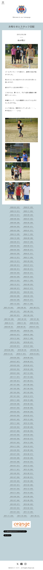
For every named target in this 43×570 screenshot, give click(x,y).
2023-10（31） (15, 261)
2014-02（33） (29, 462)
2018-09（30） (15, 357)
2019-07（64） (29, 346)
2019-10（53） (15, 342)
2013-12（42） (29, 465)
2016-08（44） (29, 404)
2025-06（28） (15, 222)
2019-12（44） (15, 338)
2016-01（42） (15, 419)
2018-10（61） (35, 354)
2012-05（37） (15, 504)
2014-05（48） (15, 458)
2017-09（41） (15, 381)
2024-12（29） (15, 234)
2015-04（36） (29, 435)
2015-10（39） (29, 423)
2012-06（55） (29, 500)
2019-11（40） (29, 338)
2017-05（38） (15, 388)
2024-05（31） (29, 246)
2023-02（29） (15, 276)
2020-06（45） (15, 330)
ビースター (16, 568)
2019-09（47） (29, 342)
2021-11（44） (29, 303)
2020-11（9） (22, 323)
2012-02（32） (29, 508)
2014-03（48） (15, 462)
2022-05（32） (29, 292)
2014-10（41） (29, 446)
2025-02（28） (15, 230)
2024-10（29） (15, 238)
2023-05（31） (29, 269)
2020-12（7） (9, 323)
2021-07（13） (15, 311)
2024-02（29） (15, 253)
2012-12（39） (29, 488)
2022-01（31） (29, 300)
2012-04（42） (29, 504)
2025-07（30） (29, 219)
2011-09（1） (35, 516)
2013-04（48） (29, 481)
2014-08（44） (29, 450)
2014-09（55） (15, 450)
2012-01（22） (15, 512)
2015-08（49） (29, 427)
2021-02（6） (22, 319)
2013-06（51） (29, 477)
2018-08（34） (29, 357)
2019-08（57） (15, 346)
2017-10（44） (29, 377)
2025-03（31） (29, 226)
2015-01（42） (15, 442)
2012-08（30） (29, 496)
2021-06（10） (29, 311)
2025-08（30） (15, 219)
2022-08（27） (15, 288)
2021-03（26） (9, 319)
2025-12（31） (15, 211)
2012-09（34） (15, 496)
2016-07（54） (15, 408)
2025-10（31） (15, 215)
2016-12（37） (29, 396)
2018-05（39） (15, 365)
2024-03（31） (29, 249)
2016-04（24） (29, 411)
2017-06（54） (29, 384)
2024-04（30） (15, 249)
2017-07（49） (15, 384)
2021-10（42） (9, 307)
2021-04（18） (29, 315)
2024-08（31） (15, 242)
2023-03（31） (29, 273)
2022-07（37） (29, 288)
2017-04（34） (29, 388)
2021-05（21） (15, 315)
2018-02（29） (29, 369)
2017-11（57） (15, 377)
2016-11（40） (15, 400)
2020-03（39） (29, 330)
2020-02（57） (15, 334)
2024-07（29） (29, 242)
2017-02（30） (29, 392)
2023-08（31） (15, 265)
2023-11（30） (29, 257)
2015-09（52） (15, 427)
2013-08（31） (29, 473)
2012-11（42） (15, 492)
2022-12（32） (15, 280)
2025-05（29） (29, 222)
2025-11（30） (29, 211)
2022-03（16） (29, 296)
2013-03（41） (15, 485)
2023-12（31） (15, 257)
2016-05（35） (15, 411)
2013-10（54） (29, 469)
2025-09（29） (29, 215)
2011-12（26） (29, 512)
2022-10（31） (15, 284)
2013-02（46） (29, 485)
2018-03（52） (15, 369)
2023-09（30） (29, 261)
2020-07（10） (35, 327)
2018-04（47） (29, 365)
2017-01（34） (15, 396)
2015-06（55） (29, 431)
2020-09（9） (9, 327)
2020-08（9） (21, 327)
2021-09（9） (22, 307)
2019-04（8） (22, 350)
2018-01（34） (15, 373)
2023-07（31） (29, 265)
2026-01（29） (29, 207)
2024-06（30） (15, 246)
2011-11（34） (9, 516)
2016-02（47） (29, 415)
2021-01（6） (35, 319)
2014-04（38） (29, 458)
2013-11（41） (15, 469)
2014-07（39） (15, 454)
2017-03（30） (15, 392)
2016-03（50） (15, 415)
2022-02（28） (15, 300)
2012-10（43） (29, 492)
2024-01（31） (29, 253)
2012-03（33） (15, 508)
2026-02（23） (15, 207)
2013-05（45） (15, 481)
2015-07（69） (15, 431)
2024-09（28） (29, 238)
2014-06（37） (29, 454)
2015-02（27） (29, 438)
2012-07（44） (15, 500)
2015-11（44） (15, 423)
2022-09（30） (29, 284)
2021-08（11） (35, 307)
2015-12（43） (29, 419)
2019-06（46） (9, 350)
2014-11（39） (15, 446)
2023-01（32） (29, 276)
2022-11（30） (29, 280)
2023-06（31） (15, 269)
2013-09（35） (15, 473)
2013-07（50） (15, 477)
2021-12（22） (15, 303)
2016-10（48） (29, 400)
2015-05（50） (15, 435)
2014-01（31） (15, 465)
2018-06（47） (29, 361)
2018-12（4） (8, 354)
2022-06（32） (15, 292)
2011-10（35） (22, 516)
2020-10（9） (34, 323)
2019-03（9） (35, 350)
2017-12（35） (29, 373)
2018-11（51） (22, 354)
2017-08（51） (29, 381)
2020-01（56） (29, 334)
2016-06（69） (29, 408)
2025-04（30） (15, 226)
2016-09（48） (15, 404)
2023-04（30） (15, 273)
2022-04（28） (15, 296)
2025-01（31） (29, 230)
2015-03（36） (15, 438)
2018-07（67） (15, 361)
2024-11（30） (29, 234)
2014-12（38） (29, 442)
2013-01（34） (15, 488)
